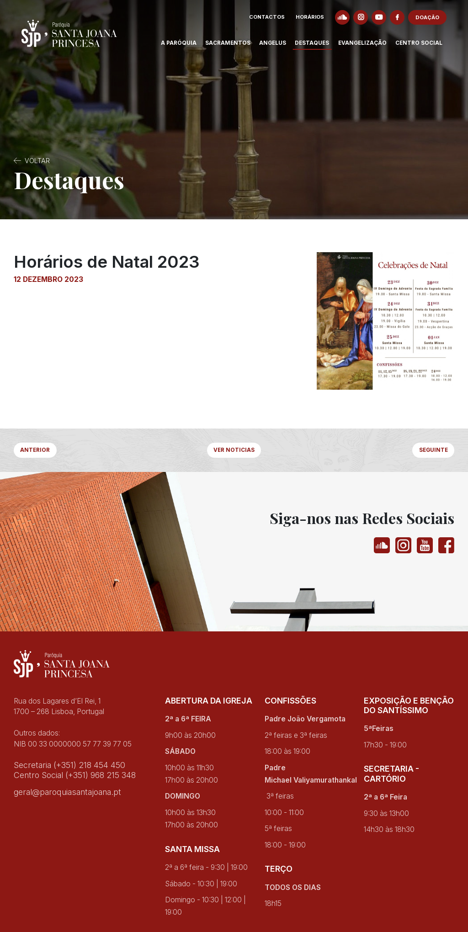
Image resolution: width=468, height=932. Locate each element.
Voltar (37, 160)
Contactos (274, 22)
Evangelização (370, 47)
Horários (317, 22)
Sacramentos (235, 47)
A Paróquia (186, 47)
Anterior (40, 452)
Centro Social (426, 47)
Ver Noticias (234, 452)
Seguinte (429, 452)
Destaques (320, 47)
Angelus (280, 47)
